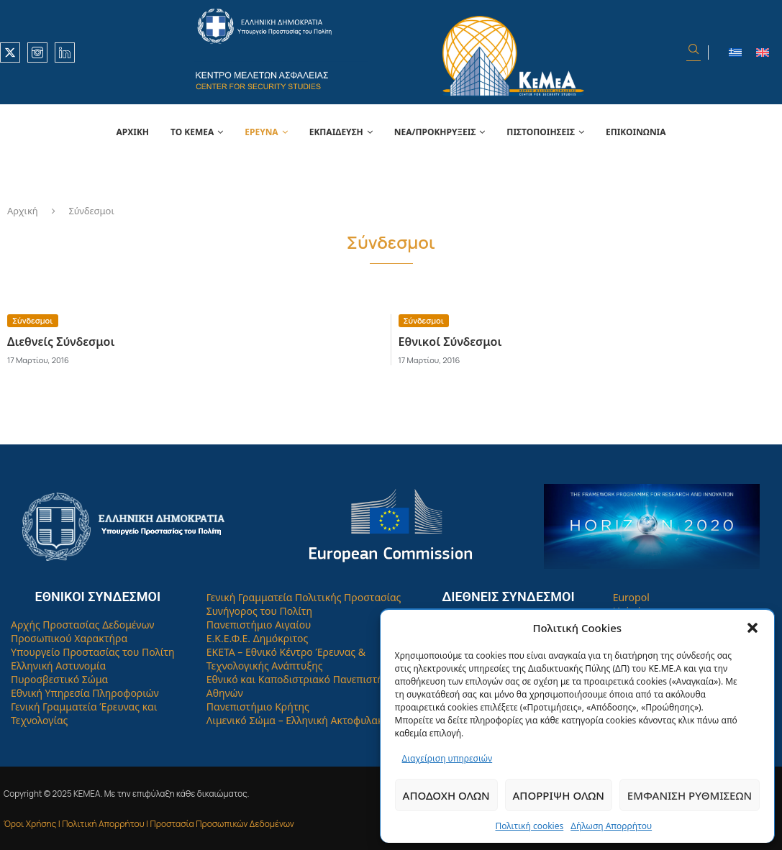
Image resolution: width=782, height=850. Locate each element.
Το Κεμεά (192, 132)
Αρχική (132, 132)
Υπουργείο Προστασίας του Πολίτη (93, 652)
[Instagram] (37, 52)
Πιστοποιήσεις (540, 132)
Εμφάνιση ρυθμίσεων (689, 795)
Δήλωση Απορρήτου (611, 826)
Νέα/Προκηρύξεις (435, 132)
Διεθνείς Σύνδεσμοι (60, 341)
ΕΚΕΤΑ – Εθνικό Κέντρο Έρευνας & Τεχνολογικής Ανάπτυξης (285, 658)
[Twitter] (10, 52)
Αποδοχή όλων (446, 795)
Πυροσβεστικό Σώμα (59, 679)
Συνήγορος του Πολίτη (259, 611)
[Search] (693, 52)
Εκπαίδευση (336, 132)
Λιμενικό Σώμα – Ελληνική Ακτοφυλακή (297, 720)
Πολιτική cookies (529, 826)
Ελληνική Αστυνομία (58, 665)
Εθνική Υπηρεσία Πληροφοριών (85, 693)
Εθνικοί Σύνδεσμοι (450, 341)
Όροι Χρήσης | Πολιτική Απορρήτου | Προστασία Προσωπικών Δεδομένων (149, 824)
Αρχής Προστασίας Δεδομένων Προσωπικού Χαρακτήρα (83, 631)
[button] (752, 628)
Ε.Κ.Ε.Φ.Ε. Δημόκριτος (257, 638)
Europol (631, 597)
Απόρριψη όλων (558, 795)
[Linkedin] (65, 52)
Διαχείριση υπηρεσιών (447, 758)
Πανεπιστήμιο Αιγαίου (259, 624)
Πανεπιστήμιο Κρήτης (257, 706)
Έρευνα (261, 132)
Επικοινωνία (636, 132)
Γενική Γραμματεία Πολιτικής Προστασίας (303, 597)
